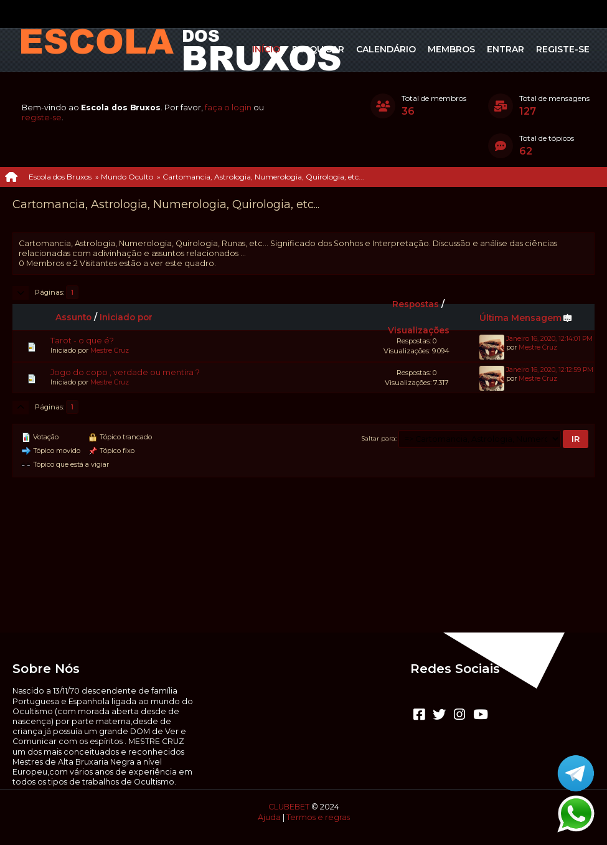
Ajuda (269, 817)
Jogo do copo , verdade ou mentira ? (125, 372)
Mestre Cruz (109, 350)
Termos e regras (318, 817)
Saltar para (378, 438)
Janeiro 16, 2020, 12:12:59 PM (549, 370)
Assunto (73, 317)
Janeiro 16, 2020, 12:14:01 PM (549, 339)
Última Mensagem (526, 318)
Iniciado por (126, 317)
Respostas (415, 304)
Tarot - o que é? (82, 340)
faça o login (228, 107)
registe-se (42, 117)
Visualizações (418, 330)
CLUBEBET (288, 806)
